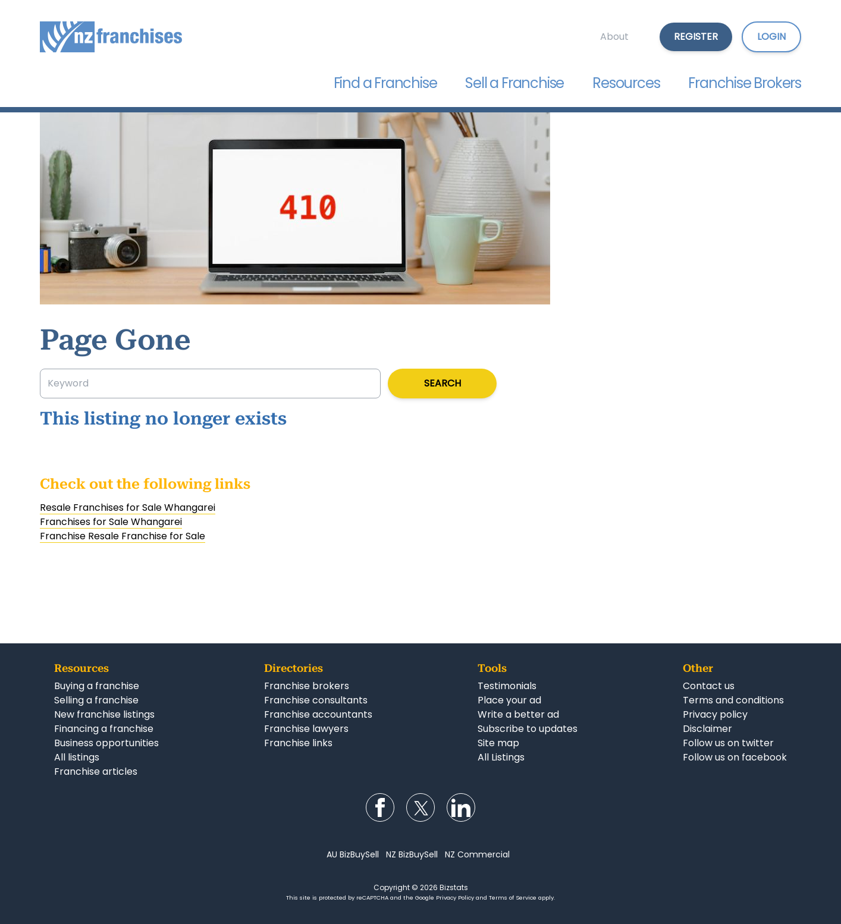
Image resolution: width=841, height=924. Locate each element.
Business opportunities (106, 743)
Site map (498, 743)
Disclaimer (707, 729)
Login (771, 36)
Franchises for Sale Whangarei (111, 522)
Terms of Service (512, 897)
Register (696, 36)
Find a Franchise (385, 83)
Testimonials (507, 686)
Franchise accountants (318, 714)
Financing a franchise (103, 729)
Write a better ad (518, 714)
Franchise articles (95, 771)
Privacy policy (715, 714)
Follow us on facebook (735, 757)
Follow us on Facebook (380, 807)
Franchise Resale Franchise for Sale (122, 536)
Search (442, 383)
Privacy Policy (455, 897)
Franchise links (298, 743)
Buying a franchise (96, 686)
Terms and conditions (733, 700)
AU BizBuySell (353, 854)
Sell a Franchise (514, 83)
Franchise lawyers (306, 729)
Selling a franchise (96, 700)
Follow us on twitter (728, 743)
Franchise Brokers (744, 83)
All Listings (501, 757)
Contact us (709, 686)
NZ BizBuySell (412, 854)
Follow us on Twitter (420, 807)
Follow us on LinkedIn (461, 807)
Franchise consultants (316, 700)
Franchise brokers (306, 686)
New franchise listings (104, 714)
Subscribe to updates (528, 729)
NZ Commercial (477, 854)
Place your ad (509, 700)
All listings (76, 757)
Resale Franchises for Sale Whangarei (127, 507)
